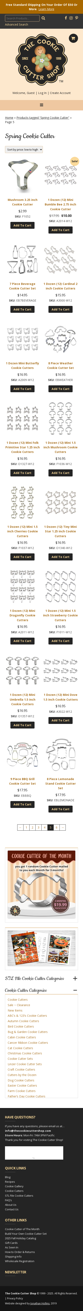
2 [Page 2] (32, 827)
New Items (15, 1010)
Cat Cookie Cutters (20, 1048)
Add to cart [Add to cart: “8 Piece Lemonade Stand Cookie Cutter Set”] (60, 809)
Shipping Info (13, 1256)
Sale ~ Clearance (19, 1005)
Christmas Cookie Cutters (25, 1053)
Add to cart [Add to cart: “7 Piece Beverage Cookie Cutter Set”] (22, 309)
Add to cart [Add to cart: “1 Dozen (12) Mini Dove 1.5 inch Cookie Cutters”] (60, 720)
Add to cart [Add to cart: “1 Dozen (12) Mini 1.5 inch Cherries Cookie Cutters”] (22, 557)
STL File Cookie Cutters (19, 1195)
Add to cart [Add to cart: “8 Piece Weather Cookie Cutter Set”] (60, 389)
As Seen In (11, 1247)
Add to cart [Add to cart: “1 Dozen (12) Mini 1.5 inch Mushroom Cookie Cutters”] (60, 473)
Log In (42, 93)
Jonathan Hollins (40, 1303)
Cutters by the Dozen (22, 1075)
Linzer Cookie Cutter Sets (25, 1064)
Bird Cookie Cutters (21, 1026)
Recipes (10, 1182)
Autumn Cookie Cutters (23, 1021)
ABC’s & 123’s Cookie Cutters (27, 1016)
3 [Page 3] (38, 827)
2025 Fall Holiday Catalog (20, 1238)
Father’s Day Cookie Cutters (26, 1096)
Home (9, 118)
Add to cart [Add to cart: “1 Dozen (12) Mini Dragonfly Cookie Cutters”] (22, 641)
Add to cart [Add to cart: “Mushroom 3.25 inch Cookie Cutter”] (22, 225)
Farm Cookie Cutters (22, 1091)
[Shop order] (24, 149)
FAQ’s (8, 1200)
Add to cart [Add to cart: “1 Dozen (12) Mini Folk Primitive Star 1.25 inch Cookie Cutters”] (22, 473)
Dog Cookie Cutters (21, 1080)
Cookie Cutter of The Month (22, 1229)
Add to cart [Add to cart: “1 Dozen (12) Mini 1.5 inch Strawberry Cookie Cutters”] (60, 641)
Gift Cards (11, 1243)
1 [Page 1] (26, 827)
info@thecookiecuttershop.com (28, 1131)
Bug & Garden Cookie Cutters (28, 1032)
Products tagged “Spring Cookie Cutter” (42, 118)
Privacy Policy (15, 1298)
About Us (10, 1205)
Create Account (60, 93)
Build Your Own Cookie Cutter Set (26, 1234)
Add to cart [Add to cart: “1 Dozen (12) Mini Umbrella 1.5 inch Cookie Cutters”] (22, 725)
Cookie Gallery (14, 1186)
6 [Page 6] (56, 827)
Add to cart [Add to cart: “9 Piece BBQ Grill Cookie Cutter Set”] (22, 804)
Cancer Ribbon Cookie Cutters (28, 1043)
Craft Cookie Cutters (21, 1069)
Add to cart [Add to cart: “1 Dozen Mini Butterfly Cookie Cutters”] (22, 389)
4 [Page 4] (44, 827)
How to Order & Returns (20, 1252)
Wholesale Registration (19, 1261)
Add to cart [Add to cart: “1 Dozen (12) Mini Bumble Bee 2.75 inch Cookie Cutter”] (60, 230)
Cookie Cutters (18, 1000)
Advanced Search (16, 24)
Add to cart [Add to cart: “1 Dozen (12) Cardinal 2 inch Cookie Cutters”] (60, 309)
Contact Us (12, 1209)
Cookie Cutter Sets (20, 1059)
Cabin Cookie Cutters (22, 1037)
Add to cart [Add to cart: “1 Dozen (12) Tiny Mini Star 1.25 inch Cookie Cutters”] (60, 557)
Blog (7, 1177)
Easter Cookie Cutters (22, 1085)
